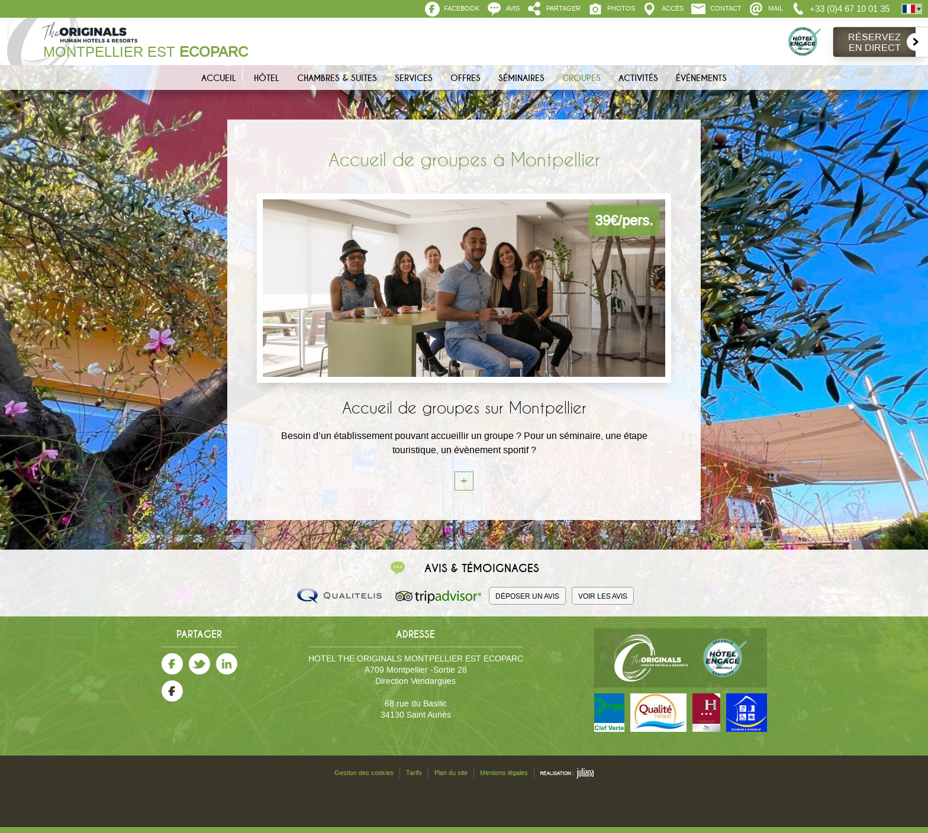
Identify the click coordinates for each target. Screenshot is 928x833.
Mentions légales (504, 773)
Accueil (218, 78)
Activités (638, 78)
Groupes (581, 78)
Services (414, 78)
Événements (701, 78)
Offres (465, 78)
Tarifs (414, 773)
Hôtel (266, 78)
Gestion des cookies (364, 773)
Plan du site (451, 773)
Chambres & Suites (337, 78)
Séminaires (521, 78)
